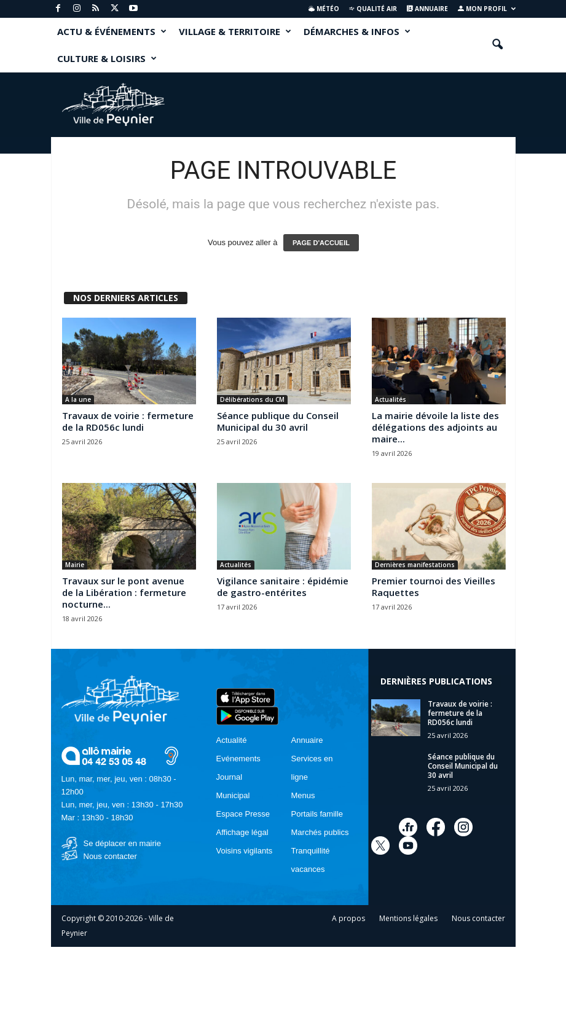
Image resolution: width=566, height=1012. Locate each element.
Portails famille (317, 813)
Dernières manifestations (415, 564)
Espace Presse (243, 813)
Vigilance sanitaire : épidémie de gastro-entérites (282, 586)
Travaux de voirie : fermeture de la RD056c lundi (128, 421)
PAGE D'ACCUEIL (321, 242)
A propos (348, 918)
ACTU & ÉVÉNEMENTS (112, 31)
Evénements (238, 758)
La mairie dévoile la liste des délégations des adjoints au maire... (435, 427)
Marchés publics (320, 832)
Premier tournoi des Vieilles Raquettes (433, 586)
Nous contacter (110, 856)
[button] (497, 44)
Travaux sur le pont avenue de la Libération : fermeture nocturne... (124, 592)
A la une (78, 399)
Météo (324, 8)
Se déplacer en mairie (122, 843)
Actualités (390, 399)
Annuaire (427, 8)
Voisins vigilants (244, 850)
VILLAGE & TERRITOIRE (235, 31)
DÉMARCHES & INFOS (357, 31)
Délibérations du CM (252, 399)
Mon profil (487, 8)
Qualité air (372, 8)
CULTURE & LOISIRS (107, 58)
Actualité (231, 740)
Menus (303, 795)
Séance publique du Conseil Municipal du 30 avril (278, 421)
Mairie (74, 564)
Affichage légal (242, 832)
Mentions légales (408, 918)
